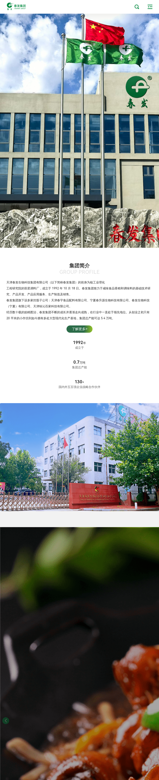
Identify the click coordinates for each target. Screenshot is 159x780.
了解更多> (79, 329)
